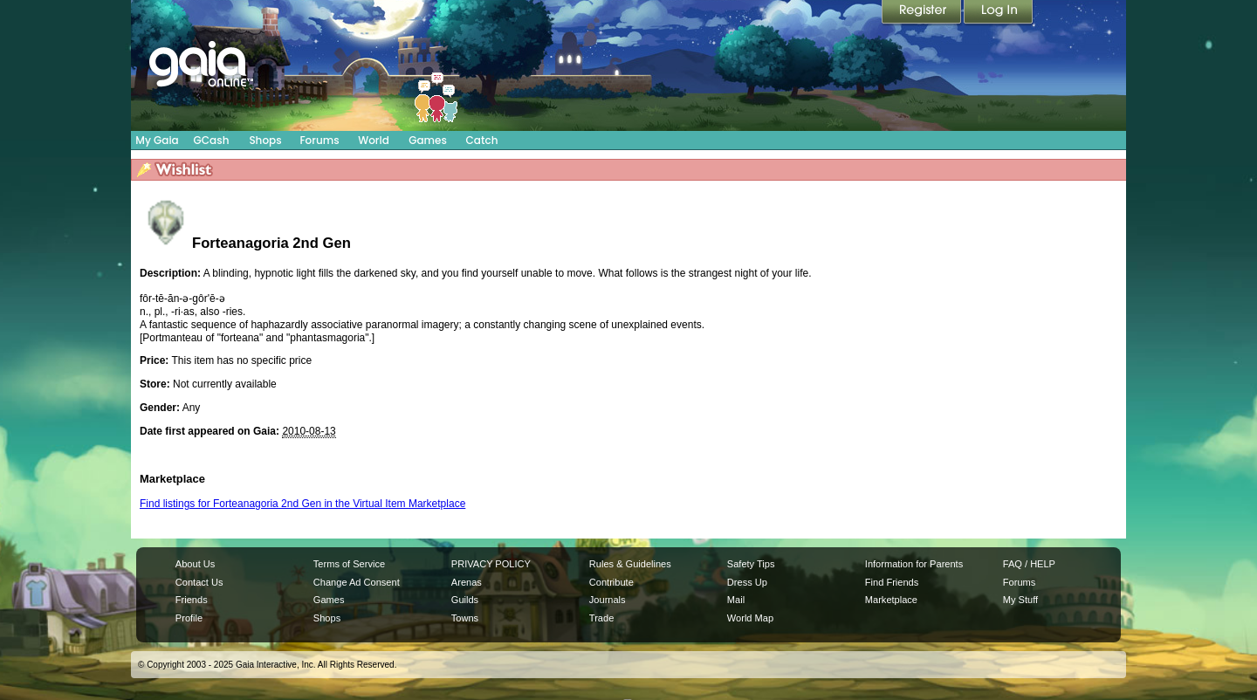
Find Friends (891, 582)
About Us (195, 564)
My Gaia (156, 140)
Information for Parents (914, 564)
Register (923, 13)
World (373, 140)
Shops (265, 140)
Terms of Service (349, 564)
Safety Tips (751, 564)
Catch (482, 140)
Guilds (464, 599)
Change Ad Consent (356, 582)
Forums (319, 140)
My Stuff (1020, 599)
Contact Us (199, 582)
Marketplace (891, 599)
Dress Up (747, 582)
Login (999, 13)
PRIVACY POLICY (491, 564)
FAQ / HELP (1029, 564)
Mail (736, 599)
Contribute (611, 582)
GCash (212, 140)
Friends (191, 599)
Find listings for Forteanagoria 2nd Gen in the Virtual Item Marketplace (302, 504)
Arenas (466, 582)
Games (428, 140)
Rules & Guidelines (630, 564)
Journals (607, 599)
